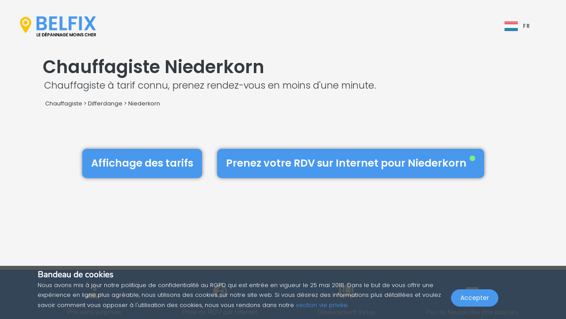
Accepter (474, 299)
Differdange (105, 103)
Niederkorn (144, 103)
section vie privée (322, 305)
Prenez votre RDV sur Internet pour (350, 163)
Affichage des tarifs (142, 163)
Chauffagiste (63, 103)
